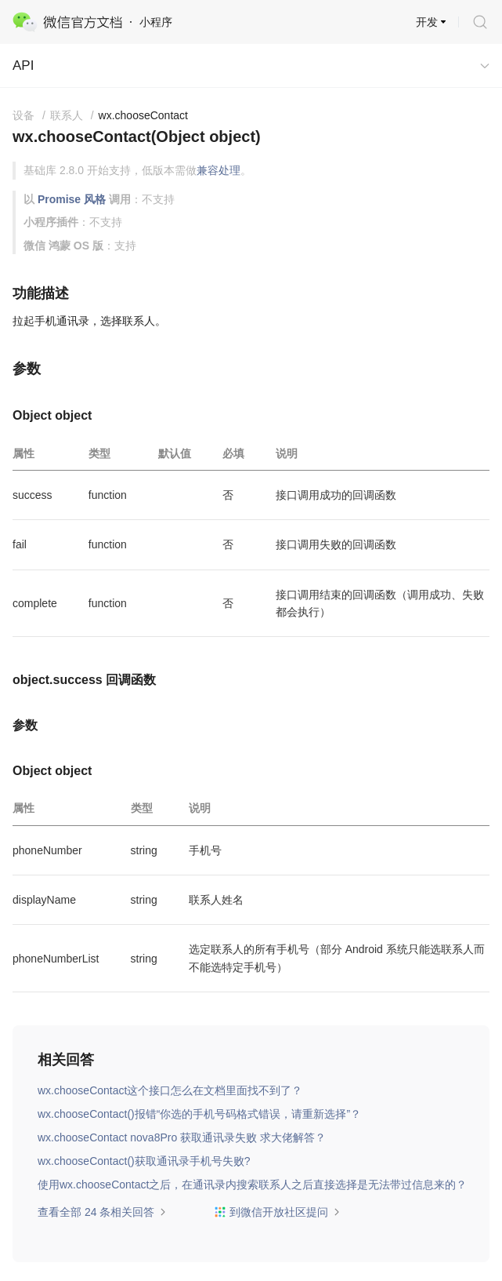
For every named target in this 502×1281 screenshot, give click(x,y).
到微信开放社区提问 (277, 1212)
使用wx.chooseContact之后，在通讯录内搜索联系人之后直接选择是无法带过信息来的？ (252, 1184)
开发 (427, 22)
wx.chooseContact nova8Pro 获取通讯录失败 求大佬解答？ (182, 1137)
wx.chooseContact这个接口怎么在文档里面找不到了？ (170, 1090)
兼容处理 (218, 170)
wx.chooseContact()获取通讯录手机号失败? (144, 1161)
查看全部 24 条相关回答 (102, 1212)
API (23, 65)
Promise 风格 (72, 199)
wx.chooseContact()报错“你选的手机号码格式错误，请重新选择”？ (199, 1114)
